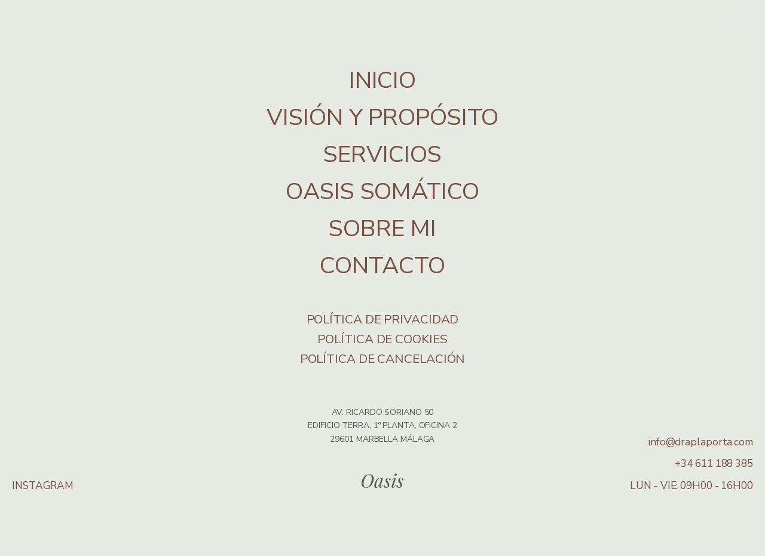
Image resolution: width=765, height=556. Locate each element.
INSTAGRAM (43, 486)
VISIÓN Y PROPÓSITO (382, 117)
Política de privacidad (383, 319)
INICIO (382, 80)
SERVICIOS (382, 154)
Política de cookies (382, 339)
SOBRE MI (382, 229)
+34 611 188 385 (714, 464)
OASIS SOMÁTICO (382, 191)
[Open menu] (741, 19)
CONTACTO (382, 266)
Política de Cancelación (383, 358)
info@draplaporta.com (700, 442)
